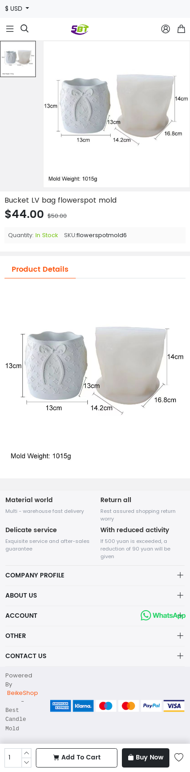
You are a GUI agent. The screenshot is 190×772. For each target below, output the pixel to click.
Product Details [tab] (40, 269)
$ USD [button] (14, 8)
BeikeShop (22, 693)
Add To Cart (76, 758)
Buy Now (146, 758)
